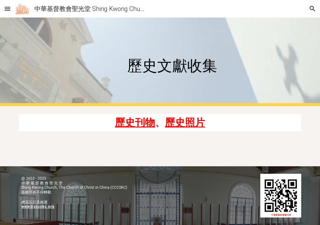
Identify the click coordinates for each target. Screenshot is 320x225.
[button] (7, 8)
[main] (172, 62)
